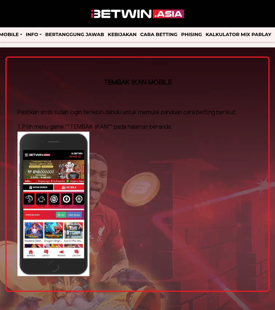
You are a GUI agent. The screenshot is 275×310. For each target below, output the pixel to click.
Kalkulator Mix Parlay (238, 34)
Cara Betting (159, 34)
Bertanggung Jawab (74, 34)
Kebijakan (122, 34)
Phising (191, 34)
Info (32, 34)
